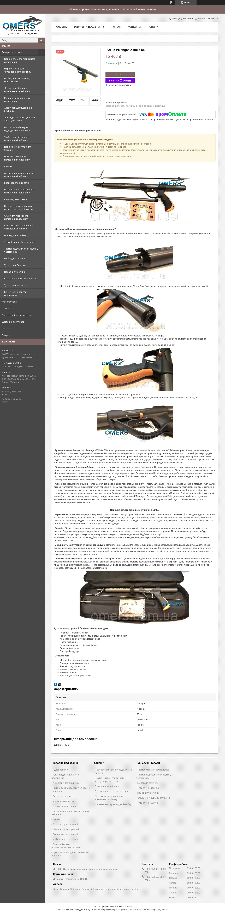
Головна (61, 26)
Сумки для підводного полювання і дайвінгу (16, 217)
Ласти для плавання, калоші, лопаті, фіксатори (19, 119)
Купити (120, 74)
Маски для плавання (64, 801)
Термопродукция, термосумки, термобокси (21, 250)
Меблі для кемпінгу (14, 258)
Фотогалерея (9, 301)
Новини (153, 26)
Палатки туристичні (15, 271)
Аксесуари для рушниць (66, 782)
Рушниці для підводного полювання (17, 99)
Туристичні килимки (15, 285)
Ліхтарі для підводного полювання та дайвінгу (17, 90)
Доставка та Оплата (13, 321)
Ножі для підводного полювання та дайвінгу (17, 158)
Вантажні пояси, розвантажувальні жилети (66, 846)
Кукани (8, 166)
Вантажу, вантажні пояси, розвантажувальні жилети (18, 207)
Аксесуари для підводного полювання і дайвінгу (18, 174)
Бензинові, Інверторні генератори (16, 293)
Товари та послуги (12, 52)
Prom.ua (128, 906)
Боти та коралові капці (65, 824)
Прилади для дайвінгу (16, 235)
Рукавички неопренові (65, 834)
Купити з (120, 80)
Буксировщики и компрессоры (111, 791)
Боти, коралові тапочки (17, 182)
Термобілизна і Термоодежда (20, 242)
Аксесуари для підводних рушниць (18, 109)
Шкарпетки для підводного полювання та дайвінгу (19, 191)
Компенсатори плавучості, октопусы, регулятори (18, 227)
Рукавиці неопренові (15, 199)
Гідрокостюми (60, 769)
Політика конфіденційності (154, 910)
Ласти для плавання (64, 796)
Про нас (6, 328)
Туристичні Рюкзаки (15, 265)
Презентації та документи (16, 315)
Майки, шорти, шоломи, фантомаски (17, 80)
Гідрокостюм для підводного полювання (19, 60)
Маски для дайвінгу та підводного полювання (17, 129)
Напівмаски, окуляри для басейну (17, 148)
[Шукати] (41, 40)
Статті (5, 308)
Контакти (134, 26)
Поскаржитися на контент (127, 910)
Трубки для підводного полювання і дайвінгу (16, 138)
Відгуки (6, 335)
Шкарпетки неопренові (66, 829)
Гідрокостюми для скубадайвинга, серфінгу (17, 70)
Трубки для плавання (64, 806)
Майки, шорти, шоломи (65, 839)
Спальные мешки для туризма (20, 278)
